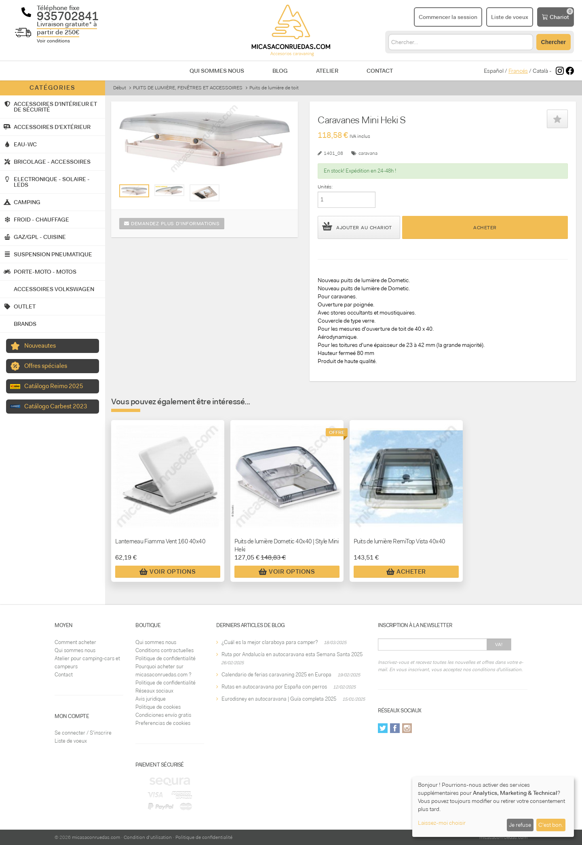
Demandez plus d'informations (171, 223)
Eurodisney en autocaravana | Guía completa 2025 (278, 698)
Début (119, 87)
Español (494, 70)
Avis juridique (150, 698)
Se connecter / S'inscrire (83, 732)
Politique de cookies (158, 706)
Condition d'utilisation (148, 837)
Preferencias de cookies (162, 723)
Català (540, 70)
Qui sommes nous (217, 70)
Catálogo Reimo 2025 (53, 386)
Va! (499, 644)
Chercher (553, 42)
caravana (367, 153)
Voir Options (167, 572)
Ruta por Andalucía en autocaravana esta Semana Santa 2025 (292, 654)
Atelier (327, 70)
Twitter (383, 728)
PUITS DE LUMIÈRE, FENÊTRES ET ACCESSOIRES (187, 87)
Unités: (325, 187)
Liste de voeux (71, 740)
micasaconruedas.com (96, 837)
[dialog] (493, 807)
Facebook (395, 728)
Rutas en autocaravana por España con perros (274, 686)
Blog (280, 70)
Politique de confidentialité (165, 658)
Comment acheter (75, 642)
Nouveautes (40, 346)
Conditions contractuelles (164, 650)
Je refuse (520, 824)
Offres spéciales (45, 366)
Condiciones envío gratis (163, 715)
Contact (380, 70)
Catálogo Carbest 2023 (55, 406)
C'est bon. (550, 824)
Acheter (485, 227)
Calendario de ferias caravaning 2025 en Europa (276, 674)
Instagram (407, 728)
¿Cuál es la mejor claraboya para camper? (269, 642)
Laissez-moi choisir (442, 822)
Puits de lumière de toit (274, 87)
